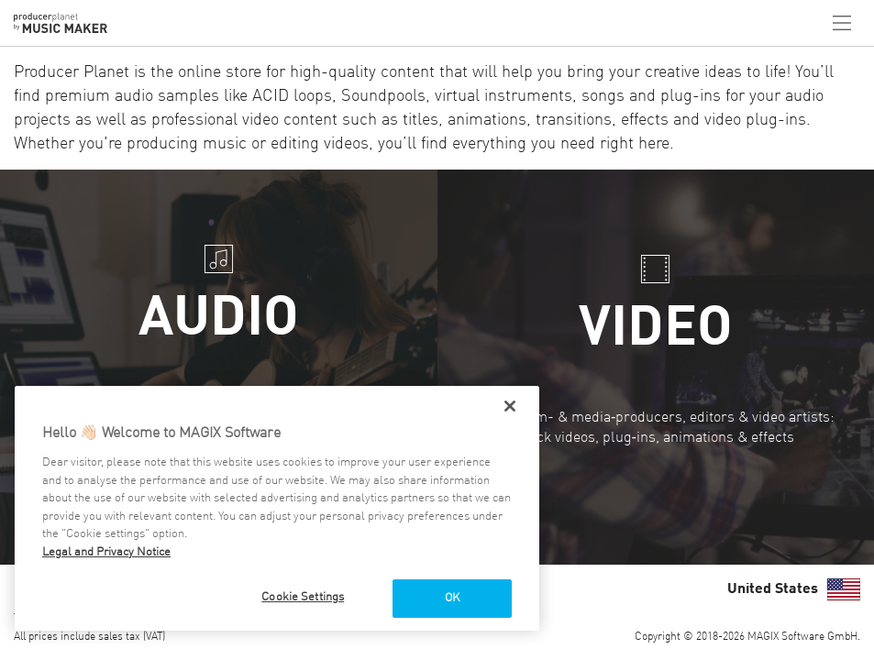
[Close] (510, 406)
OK (452, 598)
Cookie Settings (302, 597)
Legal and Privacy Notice (106, 552)
